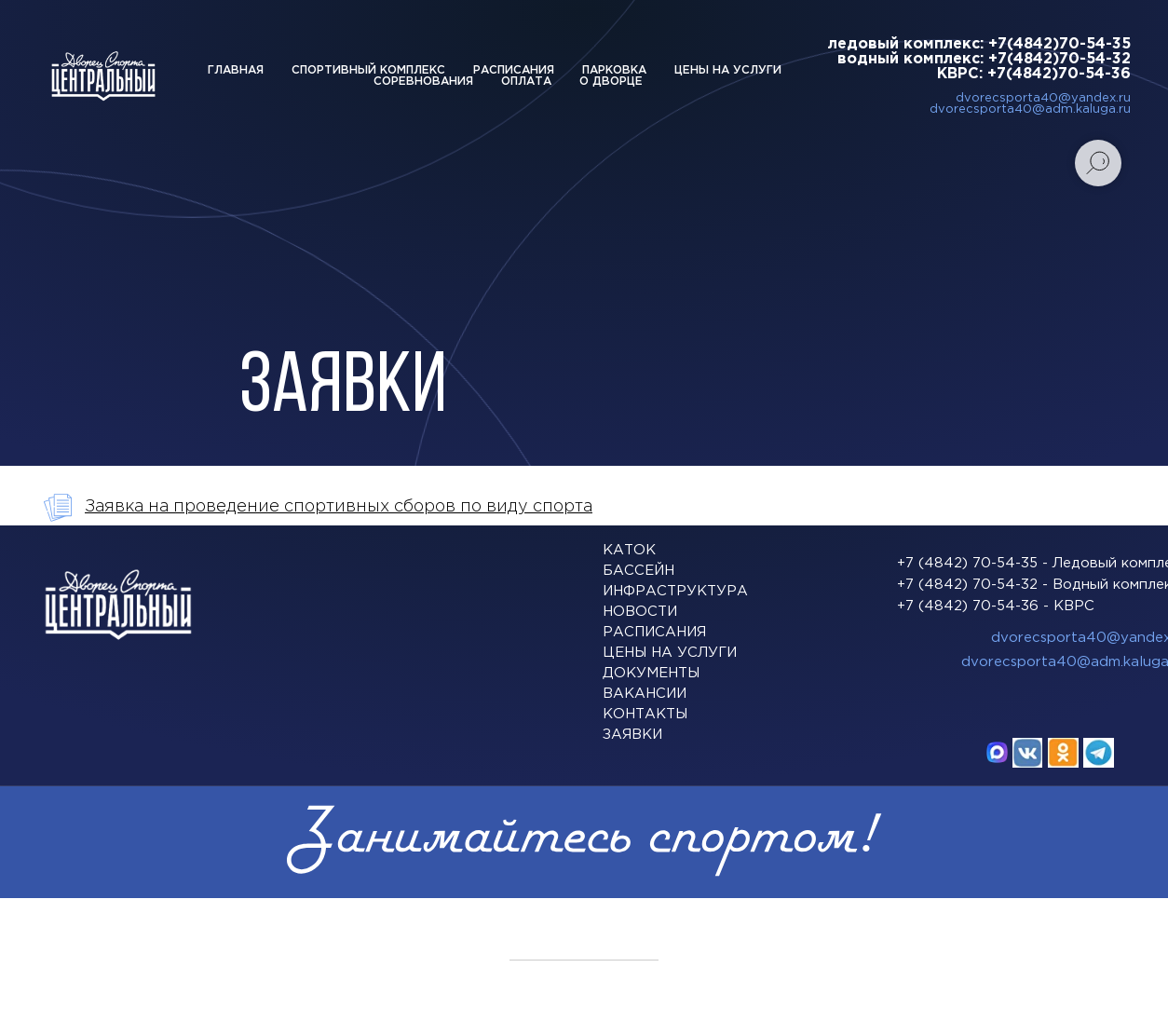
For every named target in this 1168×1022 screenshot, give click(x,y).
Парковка (614, 70)
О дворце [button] (611, 81)
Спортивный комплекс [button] (368, 70)
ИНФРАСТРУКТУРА (675, 591)
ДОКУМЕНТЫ (651, 673)
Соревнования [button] (423, 81)
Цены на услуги (727, 70)
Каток (629, 550)
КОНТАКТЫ (645, 714)
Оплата (526, 81)
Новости (640, 612)
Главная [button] (236, 70)
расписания (654, 632)
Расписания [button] (513, 70)
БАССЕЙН (638, 571)
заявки (632, 735)
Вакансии (644, 694)
